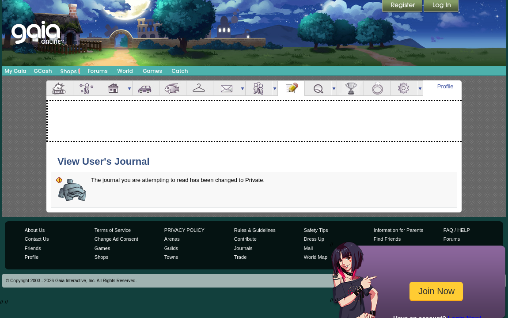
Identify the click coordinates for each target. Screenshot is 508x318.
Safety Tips (316, 230)
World (125, 71)
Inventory (199, 88)
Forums (97, 71)
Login (441, 6)
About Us (35, 230)
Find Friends (387, 239)
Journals (243, 248)
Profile (445, 86)
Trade (240, 257)
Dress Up (314, 239)
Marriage (377, 88)
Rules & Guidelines (255, 230)
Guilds (171, 248)
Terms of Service (113, 230)
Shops (70, 71)
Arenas (172, 239)
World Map (315, 257)
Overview (59, 88)
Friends (259, 88)
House (113, 88)
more (129, 88)
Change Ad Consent (116, 239)
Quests (318, 88)
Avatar (86, 88)
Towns (171, 257)
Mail (226, 88)
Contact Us (37, 239)
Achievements (350, 88)
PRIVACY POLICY (184, 230)
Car (146, 88)
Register (403, 6)
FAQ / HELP (457, 230)
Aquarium (172, 88)
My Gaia (15, 71)
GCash (43, 71)
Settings (404, 88)
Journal (291, 88)
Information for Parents (398, 230)
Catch (180, 71)
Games (152, 71)
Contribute (245, 239)
